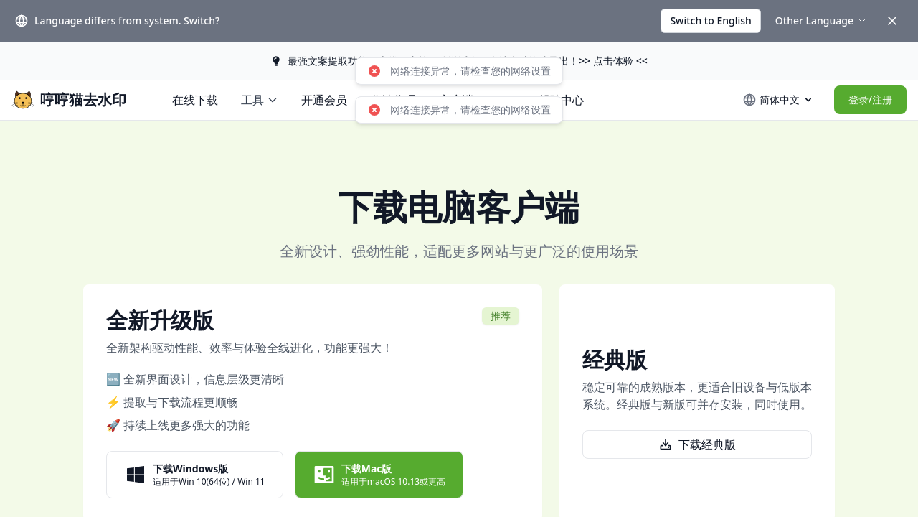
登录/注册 (870, 99)
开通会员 (324, 100)
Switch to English (710, 20)
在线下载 (195, 100)
